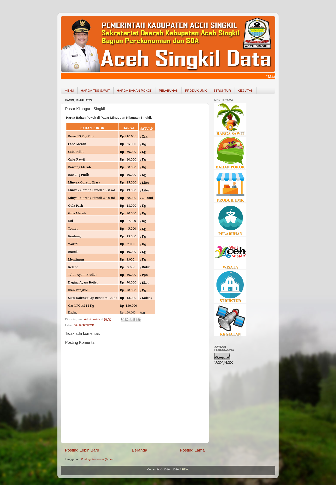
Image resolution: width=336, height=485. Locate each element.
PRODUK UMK (196, 90)
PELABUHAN (168, 90)
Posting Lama (192, 450)
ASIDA (183, 469)
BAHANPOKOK (84, 325)
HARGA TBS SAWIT (95, 90)
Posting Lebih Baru (82, 450)
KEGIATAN (246, 90)
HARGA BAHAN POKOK (134, 90)
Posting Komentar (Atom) (97, 459)
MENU (69, 90)
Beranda (139, 450)
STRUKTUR (222, 90)
